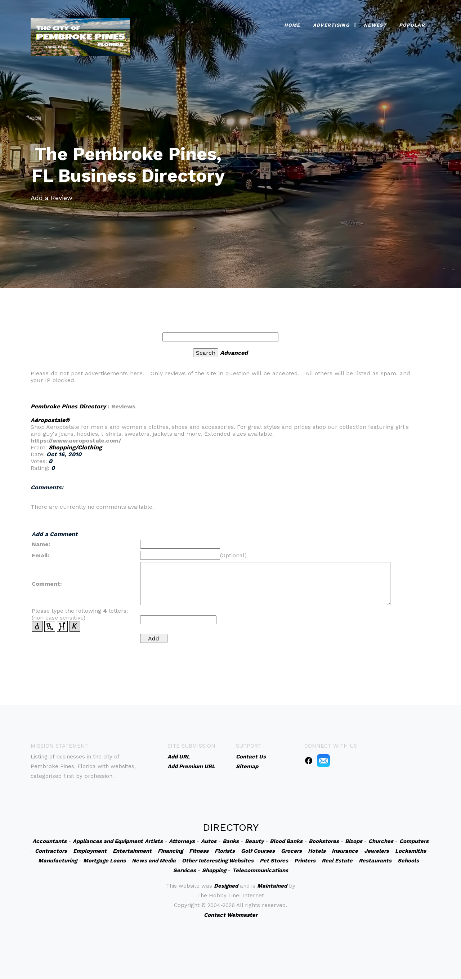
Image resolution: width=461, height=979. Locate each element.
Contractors (51, 851)
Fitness (199, 851)
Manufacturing (57, 860)
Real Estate (337, 860)
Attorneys (182, 841)
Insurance (345, 851)
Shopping (214, 870)
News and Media (154, 860)
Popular (412, 23)
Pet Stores (274, 860)
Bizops (353, 841)
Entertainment (132, 851)
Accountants (49, 841)
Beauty (254, 841)
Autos (208, 841)
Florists (225, 851)
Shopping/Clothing (75, 447)
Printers (304, 860)
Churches (380, 841)
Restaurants (375, 860)
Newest (375, 23)
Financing (170, 851)
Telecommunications (260, 870)
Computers (414, 841)
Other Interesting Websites (218, 860)
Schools (408, 860)
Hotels (317, 851)
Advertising (331, 23)
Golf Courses (258, 851)
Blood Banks (286, 841)
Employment (90, 851)
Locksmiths (410, 851)
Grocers (291, 851)
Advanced (234, 352)
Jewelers (376, 851)
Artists (154, 841)
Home (292, 23)
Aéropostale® (50, 420)
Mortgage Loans (104, 860)
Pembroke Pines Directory (68, 406)
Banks (231, 841)
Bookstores (324, 841)
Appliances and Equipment (108, 841)
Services (184, 870)
